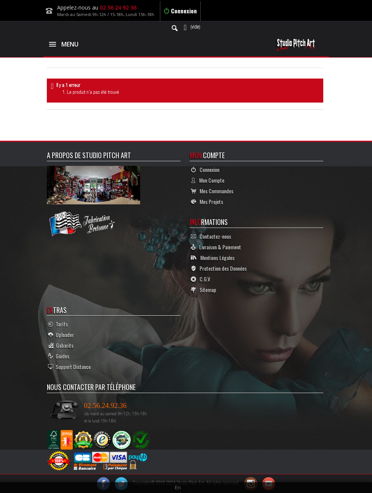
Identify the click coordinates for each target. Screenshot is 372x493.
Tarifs (58, 324)
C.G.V (200, 279)
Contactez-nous (211, 236)
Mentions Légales (213, 258)
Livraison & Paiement (216, 247)
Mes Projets (207, 202)
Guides (58, 356)
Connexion (180, 10)
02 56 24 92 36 (118, 7)
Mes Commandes (212, 191)
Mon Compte (207, 180)
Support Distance (69, 367)
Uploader (61, 335)
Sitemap (203, 290)
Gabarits (60, 345)
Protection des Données (219, 268)
